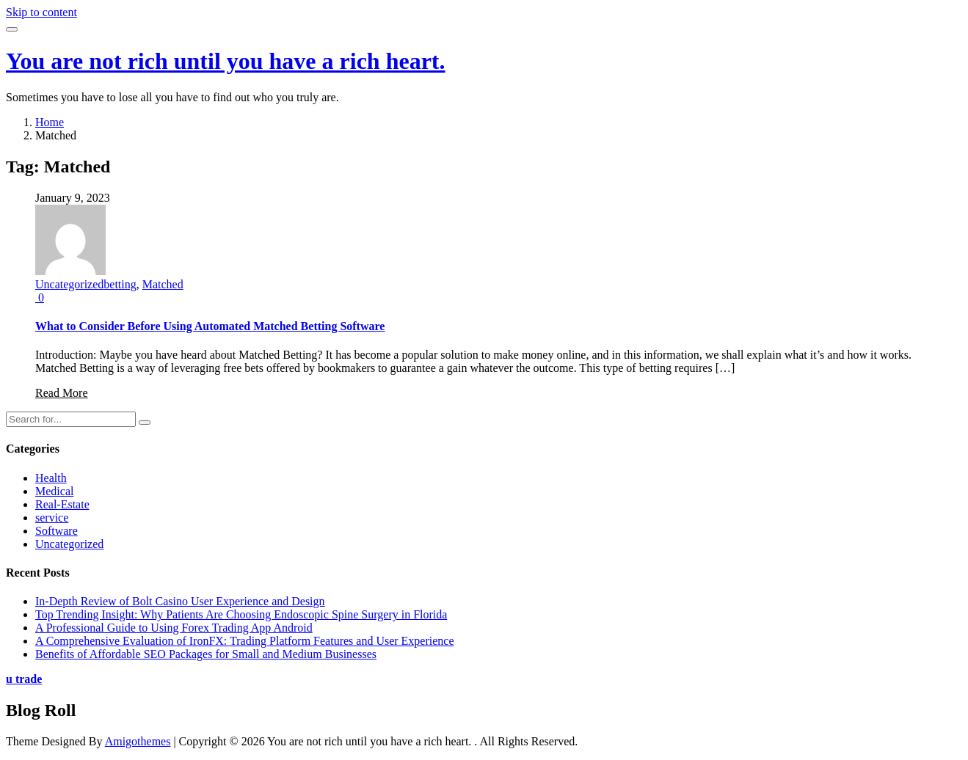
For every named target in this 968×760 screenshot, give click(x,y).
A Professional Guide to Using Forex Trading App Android (174, 627)
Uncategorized (69, 284)
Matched (162, 284)
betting (119, 284)
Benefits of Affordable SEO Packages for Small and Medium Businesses (205, 654)
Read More (61, 393)
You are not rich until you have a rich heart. (225, 61)
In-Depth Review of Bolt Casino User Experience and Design (180, 601)
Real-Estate (62, 504)
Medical (54, 491)
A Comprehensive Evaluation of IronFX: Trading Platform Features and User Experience (244, 641)
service (51, 517)
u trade (24, 679)
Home (49, 122)
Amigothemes (138, 741)
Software (56, 531)
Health (51, 478)
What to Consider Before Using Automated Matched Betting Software (210, 326)
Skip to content (41, 12)
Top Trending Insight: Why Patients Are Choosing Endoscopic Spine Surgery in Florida (241, 614)
